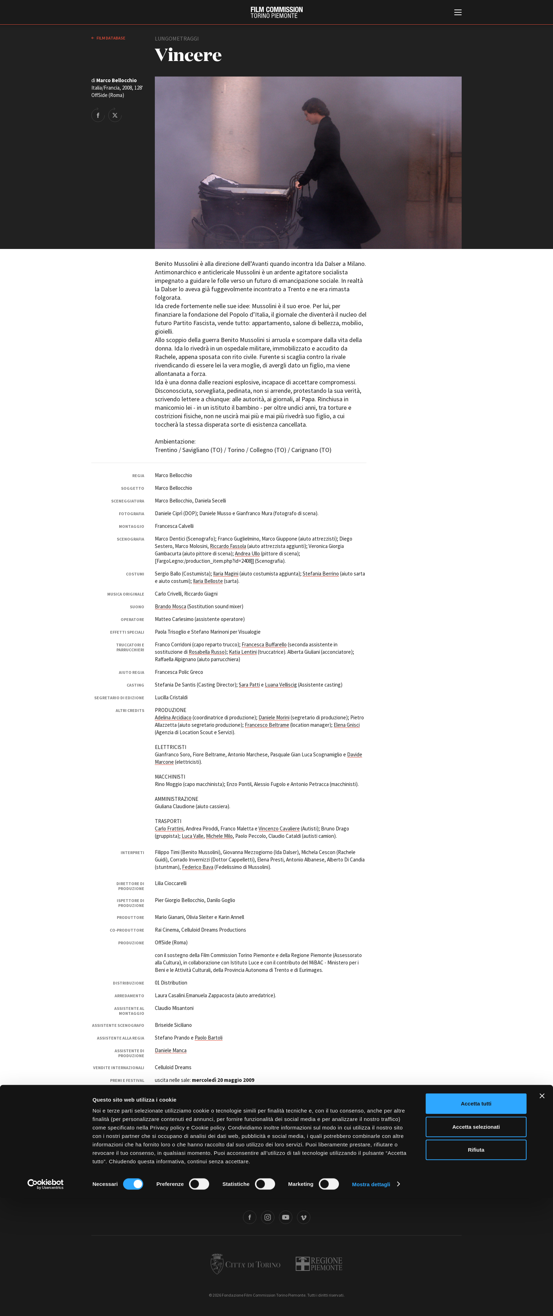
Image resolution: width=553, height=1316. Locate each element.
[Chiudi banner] (542, 1213)
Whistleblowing (353, 1195)
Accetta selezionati (476, 1245)
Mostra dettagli (371, 1302)
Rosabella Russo (207, 651)
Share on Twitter (115, 114)
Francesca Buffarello (264, 644)
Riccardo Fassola (228, 546)
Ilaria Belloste (208, 581)
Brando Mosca (170, 606)
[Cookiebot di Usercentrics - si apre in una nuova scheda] (46, 1302)
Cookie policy (318, 1195)
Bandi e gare (238, 1195)
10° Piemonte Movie (206, 1087)
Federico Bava (197, 867)
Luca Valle (192, 836)
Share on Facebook (98, 114)
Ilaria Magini (225, 573)
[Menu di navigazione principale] (458, 13)
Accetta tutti (476, 1221)
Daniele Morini (274, 717)
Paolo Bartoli (209, 1037)
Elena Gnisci (347, 724)
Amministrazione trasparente (191, 1195)
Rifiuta (476, 1268)
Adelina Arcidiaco (173, 717)
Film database (110, 38)
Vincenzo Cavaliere (279, 828)
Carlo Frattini (169, 828)
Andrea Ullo (247, 553)
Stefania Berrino (321, 573)
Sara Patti (249, 684)
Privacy (289, 1195)
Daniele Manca (171, 1050)
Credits (382, 1195)
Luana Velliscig (281, 684)
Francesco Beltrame (267, 724)
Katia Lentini (243, 651)
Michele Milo (219, 836)
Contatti (266, 1195)
